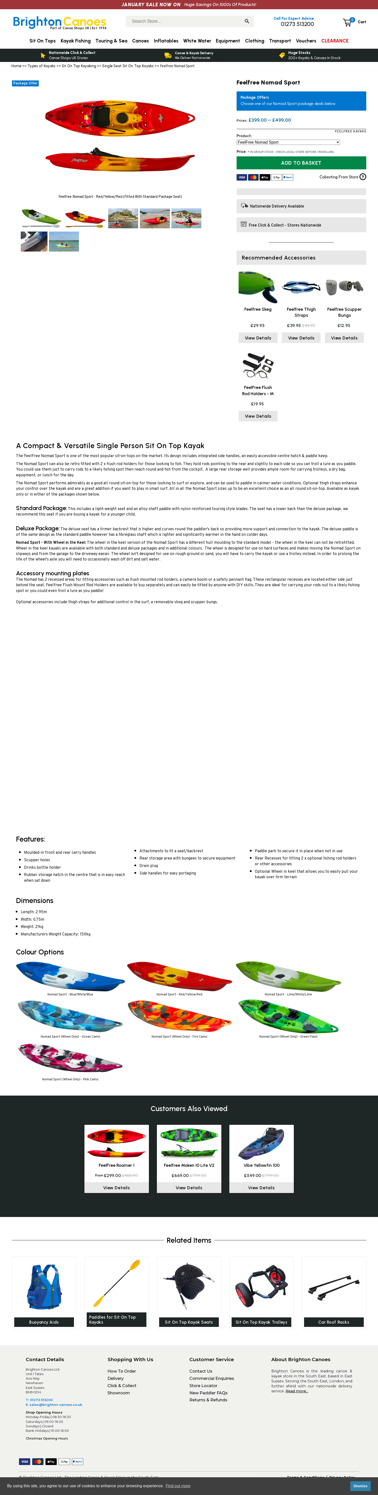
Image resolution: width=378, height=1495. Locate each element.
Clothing (254, 41)
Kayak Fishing (76, 41)
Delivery (115, 1379)
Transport (280, 41)
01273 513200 (297, 24)
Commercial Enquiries (211, 1379)
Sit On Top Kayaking (79, 66)
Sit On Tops (42, 41)
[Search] (247, 22)
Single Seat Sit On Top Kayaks (128, 66)
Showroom (118, 1394)
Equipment (228, 41)
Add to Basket (301, 163)
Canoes (140, 41)
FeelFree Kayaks (350, 131)
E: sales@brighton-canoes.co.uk (54, 1406)
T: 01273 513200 (39, 1401)
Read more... (297, 1392)
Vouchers (306, 41)
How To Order (121, 1372)
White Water (197, 41)
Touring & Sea (111, 41)
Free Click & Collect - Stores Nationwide (285, 225)
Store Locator (203, 1386)
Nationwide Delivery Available (277, 206)
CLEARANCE (335, 41)
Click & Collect (121, 1386)
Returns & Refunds (208, 1401)
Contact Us (200, 1372)
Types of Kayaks (41, 66)
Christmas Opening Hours (47, 1439)
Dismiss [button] (360, 1486)
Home (16, 66)
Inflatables (166, 41)
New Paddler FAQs (208, 1394)
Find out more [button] (178, 1486)
